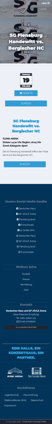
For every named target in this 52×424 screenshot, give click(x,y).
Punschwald (26, 225)
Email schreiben (26, 321)
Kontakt (26, 274)
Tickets (26, 93)
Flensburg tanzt (26, 219)
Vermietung (26, 284)
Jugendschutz (11, 395)
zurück (26, 103)
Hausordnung (30, 395)
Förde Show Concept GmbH (34, 422)
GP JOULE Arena (26, 214)
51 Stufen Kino (26, 230)
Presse (26, 279)
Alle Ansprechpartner (26, 327)
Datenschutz (37, 400)
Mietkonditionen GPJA (15, 400)
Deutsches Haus (26, 208)
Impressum (10, 405)
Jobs (26, 290)
